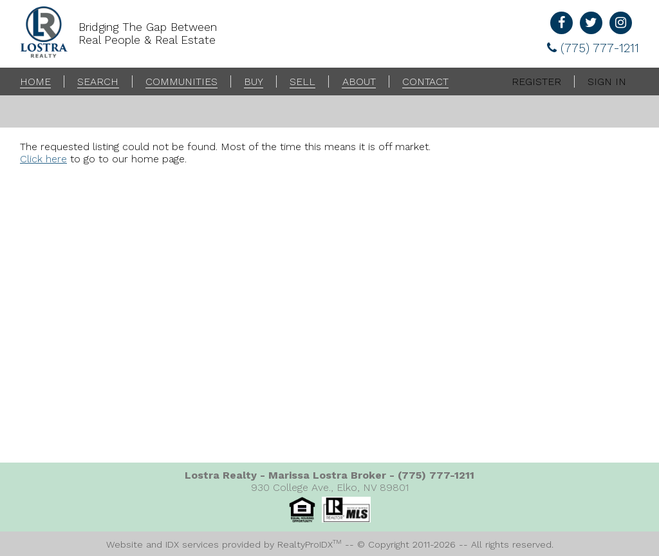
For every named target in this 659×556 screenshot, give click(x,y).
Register (536, 81)
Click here (43, 159)
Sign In (607, 81)
